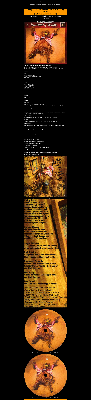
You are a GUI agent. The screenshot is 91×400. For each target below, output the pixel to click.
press (53, 0)
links (55, 0)
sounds (43, 0)
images (49, 0)
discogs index (32, 4)
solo (54, 4)
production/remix (43, 4)
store (46, 0)
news (31, 0)
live (36, 0)
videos (57, 4)
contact (62, 0)
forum (34, 0)
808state (38, 4)
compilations (50, 4)
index (28, 0)
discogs (39, 0)
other (60, 4)
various (58, 0)
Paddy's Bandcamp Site (48, 21)
